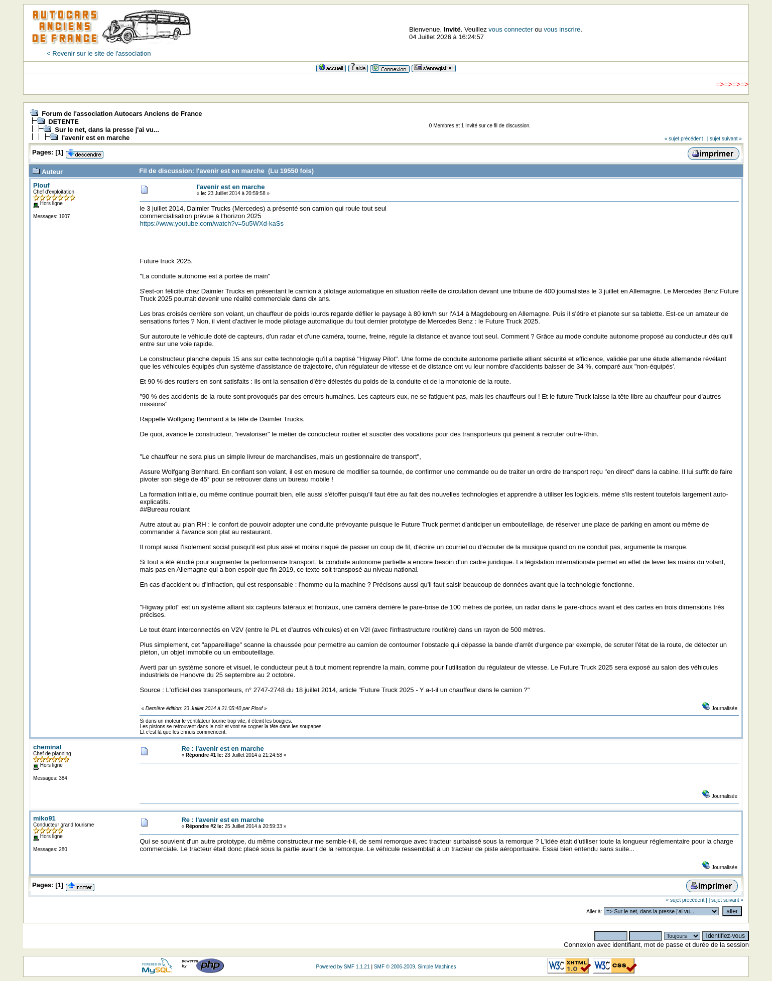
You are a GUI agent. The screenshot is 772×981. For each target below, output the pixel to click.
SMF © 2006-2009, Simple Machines (415, 966)
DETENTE (63, 121)
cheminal (47, 747)
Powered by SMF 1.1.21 (342, 966)
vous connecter (510, 29)
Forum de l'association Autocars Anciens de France (122, 113)
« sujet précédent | (685, 138)
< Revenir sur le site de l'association (99, 53)
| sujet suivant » (724, 138)
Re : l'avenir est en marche (222, 748)
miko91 (44, 818)
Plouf (41, 185)
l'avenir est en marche (95, 137)
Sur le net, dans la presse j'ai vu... (107, 129)
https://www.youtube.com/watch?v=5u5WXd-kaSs (212, 223)
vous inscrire (562, 29)
